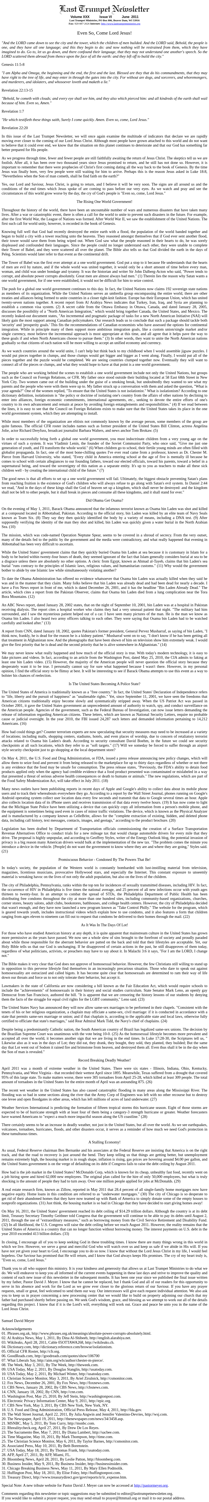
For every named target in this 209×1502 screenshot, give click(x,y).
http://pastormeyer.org (151, 1485)
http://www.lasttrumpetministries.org (120, 23)
